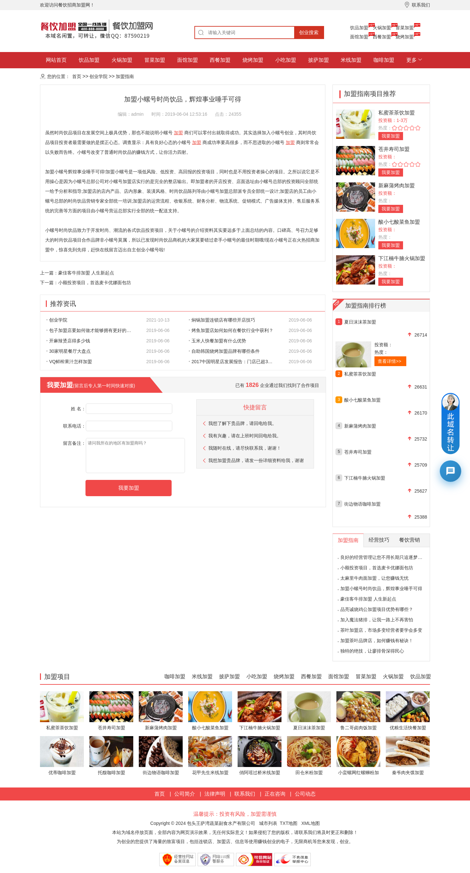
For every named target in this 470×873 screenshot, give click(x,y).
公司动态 (305, 794)
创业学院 (98, 76)
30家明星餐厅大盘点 (68, 351)
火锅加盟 (382, 27)
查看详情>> (389, 361)
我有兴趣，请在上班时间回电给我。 (244, 435)
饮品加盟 (359, 27)
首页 (76, 76)
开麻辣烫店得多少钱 (68, 340)
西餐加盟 (382, 36)
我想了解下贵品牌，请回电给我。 (242, 423)
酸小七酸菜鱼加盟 (399, 222)
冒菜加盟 (405, 27)
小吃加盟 (285, 60)
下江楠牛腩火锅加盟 (401, 258)
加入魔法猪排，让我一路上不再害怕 (376, 619)
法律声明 (214, 794)
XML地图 (310, 823)
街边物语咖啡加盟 (362, 504)
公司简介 (184, 794)
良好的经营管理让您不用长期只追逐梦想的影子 (388, 557)
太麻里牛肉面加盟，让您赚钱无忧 (374, 578)
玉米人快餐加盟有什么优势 (217, 340)
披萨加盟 (318, 60)
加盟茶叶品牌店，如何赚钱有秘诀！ (376, 640)
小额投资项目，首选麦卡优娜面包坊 (94, 282)
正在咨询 (275, 794)
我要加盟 (391, 136)
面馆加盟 (359, 36)
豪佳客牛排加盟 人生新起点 (86, 272)
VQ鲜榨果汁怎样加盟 (69, 361)
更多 (411, 60)
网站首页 (56, 60)
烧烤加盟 (405, 36)
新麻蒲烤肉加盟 (396, 185)
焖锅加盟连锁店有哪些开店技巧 (222, 320)
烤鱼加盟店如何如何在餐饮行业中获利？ (231, 330)
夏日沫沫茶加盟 (360, 321)
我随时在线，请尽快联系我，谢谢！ (244, 448)
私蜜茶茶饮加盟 (396, 112)
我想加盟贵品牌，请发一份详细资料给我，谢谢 (256, 460)
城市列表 (268, 823)
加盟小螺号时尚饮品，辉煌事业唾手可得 (381, 588)
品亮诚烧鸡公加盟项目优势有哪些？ (376, 609)
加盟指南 (125, 76)
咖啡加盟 (383, 60)
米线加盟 (351, 60)
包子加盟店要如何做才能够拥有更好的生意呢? (92, 330)
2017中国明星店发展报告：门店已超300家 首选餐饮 (235, 361)
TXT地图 (288, 823)
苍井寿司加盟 (394, 149)
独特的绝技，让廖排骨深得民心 (372, 651)
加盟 (178, 132)
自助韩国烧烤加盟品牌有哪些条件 (224, 351)
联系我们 (244, 794)
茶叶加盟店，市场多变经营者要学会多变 (381, 630)
